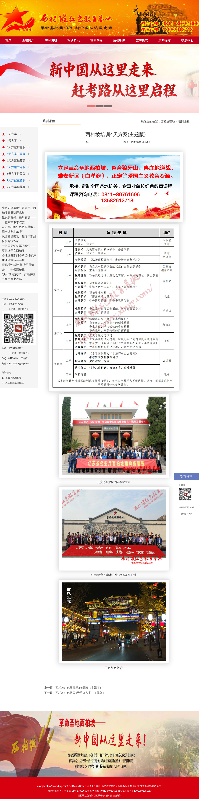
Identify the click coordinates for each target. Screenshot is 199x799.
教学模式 (142, 40)
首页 (8, 40)
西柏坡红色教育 (110, 786)
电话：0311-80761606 (13, 299)
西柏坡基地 (168, 121)
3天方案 (12, 134)
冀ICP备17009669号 (79, 791)
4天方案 (12, 140)
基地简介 (28, 40)
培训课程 (96, 40)
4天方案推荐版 (16, 147)
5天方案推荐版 (16, 160)
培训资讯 (73, 40)
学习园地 (51, 40)
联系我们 (187, 40)
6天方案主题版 (16, 167)
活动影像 (119, 40)
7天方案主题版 (16, 180)
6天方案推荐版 (16, 173)
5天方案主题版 (16, 153)
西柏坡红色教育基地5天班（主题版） (79, 687)
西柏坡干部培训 (101, 795)
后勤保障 (164, 40)
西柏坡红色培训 (85, 795)
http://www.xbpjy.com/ (57, 786)
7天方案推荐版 (16, 187)
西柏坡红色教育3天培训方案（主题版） (80, 692)
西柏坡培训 (115, 795)
